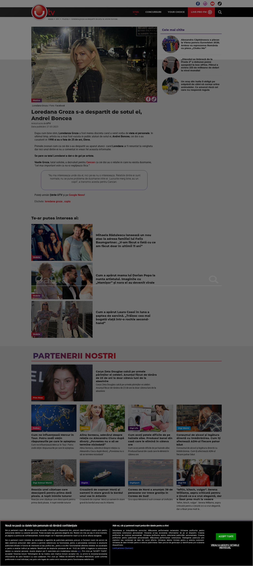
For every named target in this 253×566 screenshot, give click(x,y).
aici (79, 551)
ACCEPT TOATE (226, 536)
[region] (126, 543)
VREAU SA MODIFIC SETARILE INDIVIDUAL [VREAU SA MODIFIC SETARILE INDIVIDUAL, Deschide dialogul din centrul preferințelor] (225, 546)
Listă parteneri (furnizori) (122, 548)
